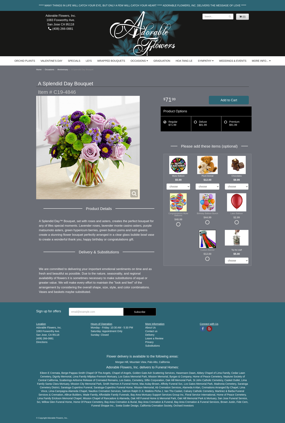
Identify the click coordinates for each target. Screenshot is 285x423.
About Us (150, 327)
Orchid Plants (24, 60)
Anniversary (62, 69)
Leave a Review (154, 338)
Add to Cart (228, 100)
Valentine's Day (51, 60)
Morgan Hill (121, 362)
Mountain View (138, 362)
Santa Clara (52, 383)
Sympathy (205, 60)
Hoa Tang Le (184, 60)
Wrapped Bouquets (111, 60)
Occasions (138, 60)
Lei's (89, 60)
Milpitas (91, 376)
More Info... (260, 60)
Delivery (149, 334)
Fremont (101, 376)
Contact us (151, 331)
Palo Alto (153, 362)
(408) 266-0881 (60, 28)
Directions (41, 342)
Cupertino (77, 387)
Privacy (149, 342)
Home (39, 69)
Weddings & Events (232, 60)
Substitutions (152, 345)
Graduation (161, 60)
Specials (74, 60)
